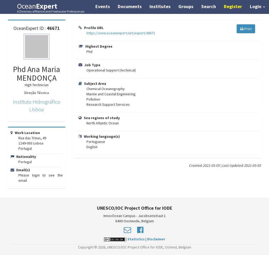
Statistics (136, 239)
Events (102, 6)
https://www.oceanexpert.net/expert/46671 (120, 33)
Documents (130, 6)
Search (208, 6)
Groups (185, 6)
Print (246, 28)
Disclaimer (156, 239)
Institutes (159, 6)
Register (233, 6)
